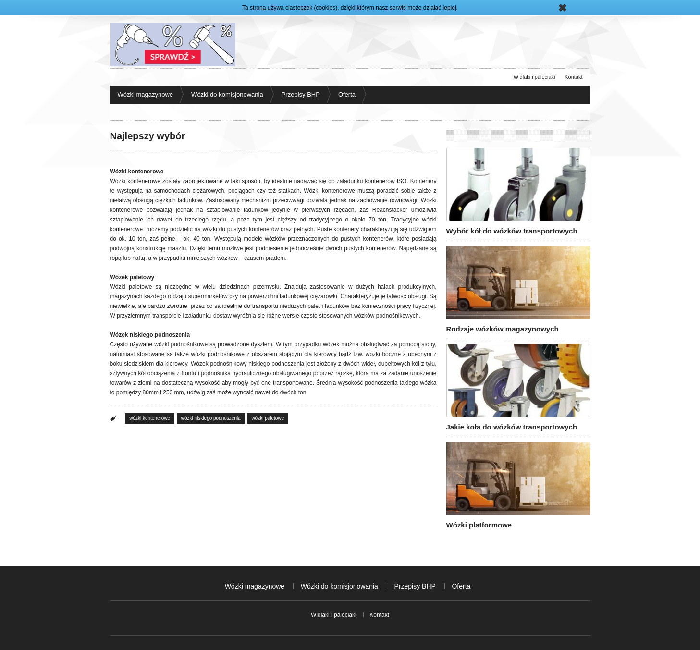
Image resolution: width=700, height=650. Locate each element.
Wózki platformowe (479, 525)
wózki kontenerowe (149, 418)
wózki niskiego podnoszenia (211, 418)
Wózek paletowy (132, 277)
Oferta (347, 94)
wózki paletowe (267, 418)
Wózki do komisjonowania (227, 94)
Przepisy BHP (301, 94)
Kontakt (573, 77)
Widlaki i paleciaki (534, 77)
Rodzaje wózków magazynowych (502, 329)
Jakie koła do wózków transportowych (511, 427)
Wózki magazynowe (145, 94)
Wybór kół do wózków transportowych (511, 231)
